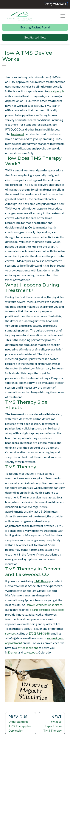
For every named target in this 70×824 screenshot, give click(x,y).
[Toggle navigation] (63, 16)
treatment (17, 134)
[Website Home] (19, 16)
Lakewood (30, 652)
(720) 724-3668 (55, 4)
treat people (56, 91)
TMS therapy (42, 581)
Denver (13, 652)
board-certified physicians (47, 609)
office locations (28, 647)
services (10, 633)
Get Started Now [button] (35, 37)
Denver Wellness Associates (44, 604)
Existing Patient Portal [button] (35, 27)
